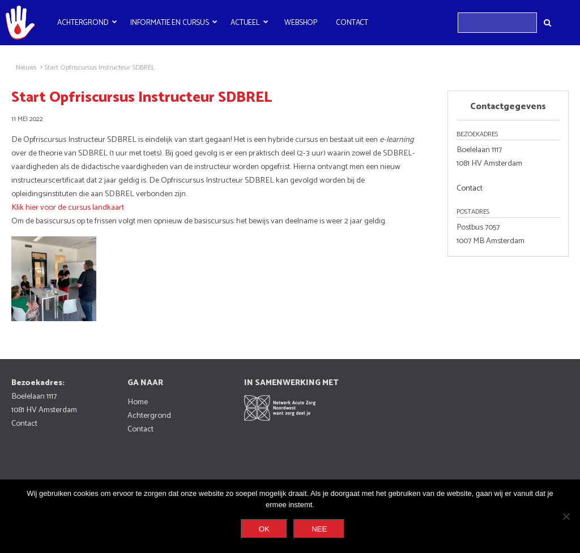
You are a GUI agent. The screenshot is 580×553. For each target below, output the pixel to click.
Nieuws (26, 68)
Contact (352, 22)
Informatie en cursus (169, 22)
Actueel (245, 22)
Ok (264, 529)
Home (137, 402)
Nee (319, 529)
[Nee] (566, 516)
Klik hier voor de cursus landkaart (67, 207)
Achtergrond (83, 22)
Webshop (300, 22)
